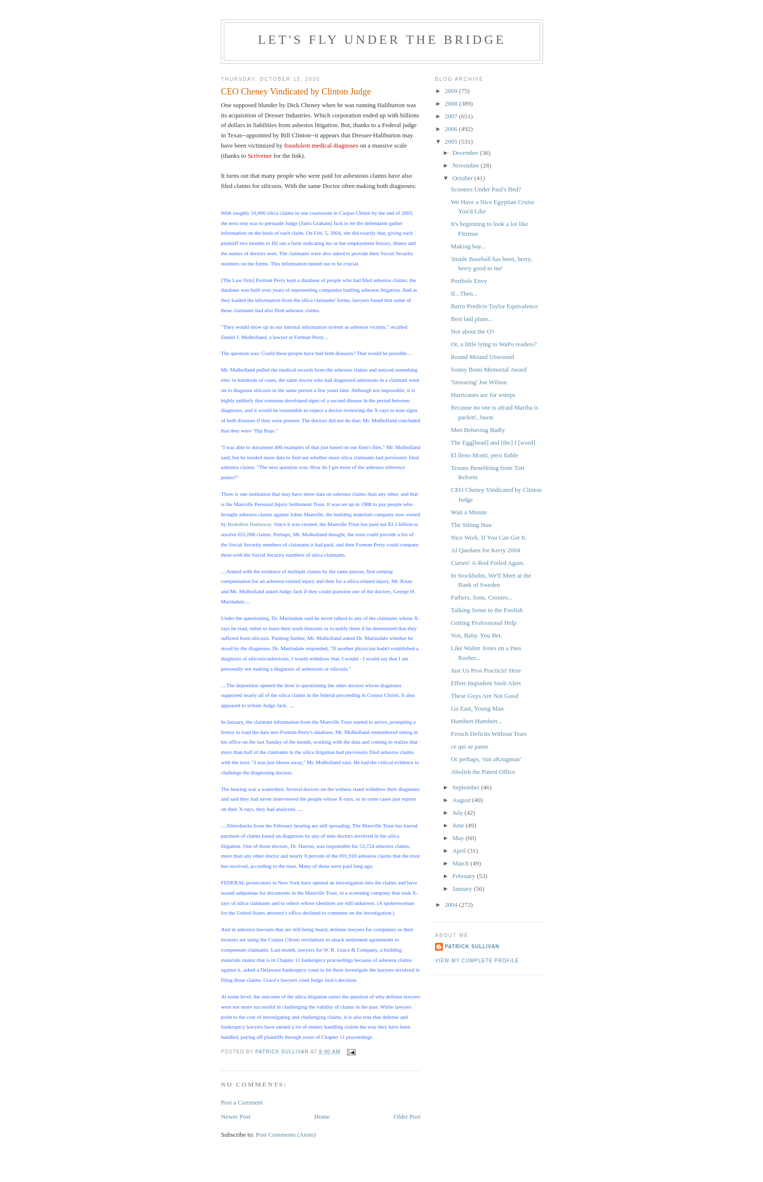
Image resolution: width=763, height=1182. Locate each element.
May (459, 838)
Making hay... (468, 246)
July (459, 812)
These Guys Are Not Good (484, 695)
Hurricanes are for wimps (483, 394)
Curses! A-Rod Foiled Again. (488, 562)
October (463, 178)
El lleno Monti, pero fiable (484, 455)
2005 (452, 141)
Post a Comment (242, 1102)
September (467, 787)
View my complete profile (477, 960)
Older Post (407, 1116)
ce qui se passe (469, 746)
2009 (452, 90)
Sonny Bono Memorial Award (489, 369)
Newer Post (235, 1116)
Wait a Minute (469, 512)
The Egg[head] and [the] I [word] (493, 442)
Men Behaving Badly (478, 429)
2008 (452, 103)
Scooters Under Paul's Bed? (486, 189)
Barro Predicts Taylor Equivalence (494, 306)
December (466, 152)
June (459, 825)
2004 (452, 904)
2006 (452, 128)
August (462, 800)
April (460, 850)
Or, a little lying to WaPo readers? (493, 344)
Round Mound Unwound (482, 356)
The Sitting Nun (471, 524)
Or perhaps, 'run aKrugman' (486, 759)
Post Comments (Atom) (286, 1134)
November (467, 165)
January (463, 888)
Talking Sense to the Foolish (487, 610)
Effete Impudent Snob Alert (486, 683)
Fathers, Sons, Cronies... (481, 597)
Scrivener (260, 155)
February (465, 876)
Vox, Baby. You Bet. (476, 635)
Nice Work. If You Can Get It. (489, 537)
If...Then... (464, 293)
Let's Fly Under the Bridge (382, 40)
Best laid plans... (471, 318)
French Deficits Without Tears (489, 733)
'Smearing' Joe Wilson (479, 382)
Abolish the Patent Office (483, 771)
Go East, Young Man (477, 708)
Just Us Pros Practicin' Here (486, 670)
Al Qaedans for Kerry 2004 (485, 550)
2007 (452, 116)
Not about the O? (472, 331)
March (462, 863)
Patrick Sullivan (472, 946)
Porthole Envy (469, 280)
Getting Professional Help (483, 622)
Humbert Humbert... (476, 721)
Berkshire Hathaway (250, 524)
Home (322, 1116)
